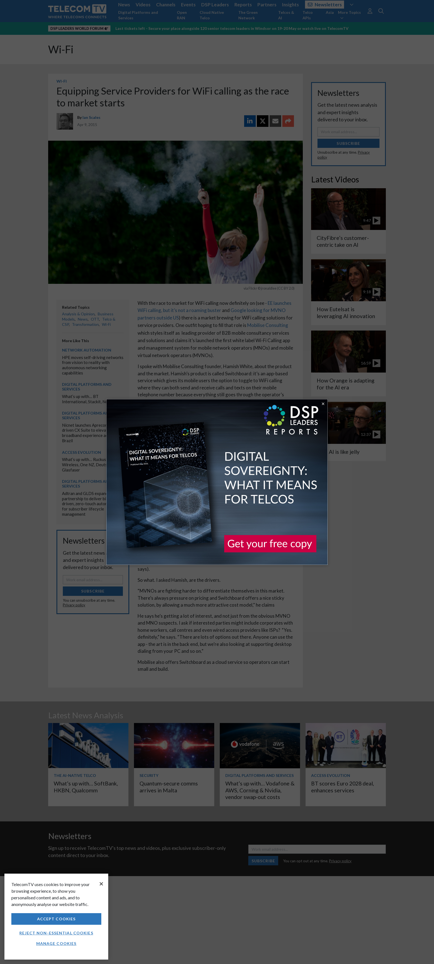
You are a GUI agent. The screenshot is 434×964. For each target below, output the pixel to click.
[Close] (101, 884)
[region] (56, 917)
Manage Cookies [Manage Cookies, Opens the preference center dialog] (56, 943)
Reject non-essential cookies (56, 933)
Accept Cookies (56, 918)
